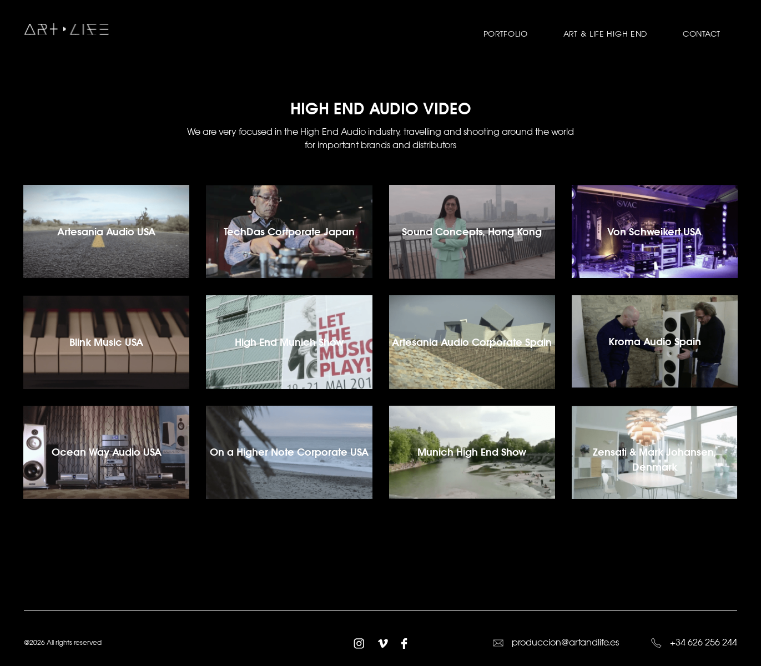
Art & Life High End (605, 33)
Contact (701, 33)
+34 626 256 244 (694, 642)
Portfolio (505, 33)
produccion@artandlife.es (556, 642)
